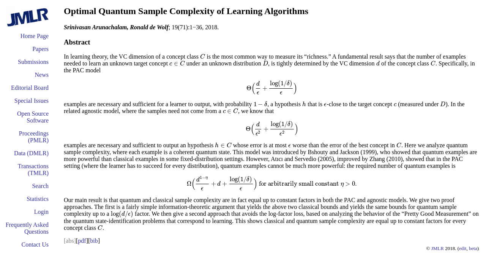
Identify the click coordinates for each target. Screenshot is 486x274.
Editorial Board (30, 87)
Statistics (38, 199)
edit (463, 248)
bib (94, 240)
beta (473, 248)
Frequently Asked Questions (27, 228)
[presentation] (202, 56)
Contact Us (35, 244)
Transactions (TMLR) (33, 169)
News (42, 75)
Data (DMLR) (31, 153)
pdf (82, 240)
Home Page (35, 36)
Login (41, 212)
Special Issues (31, 100)
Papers (40, 49)
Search (40, 186)
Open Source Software (33, 117)
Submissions (33, 62)
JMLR (437, 248)
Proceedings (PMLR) (34, 136)
